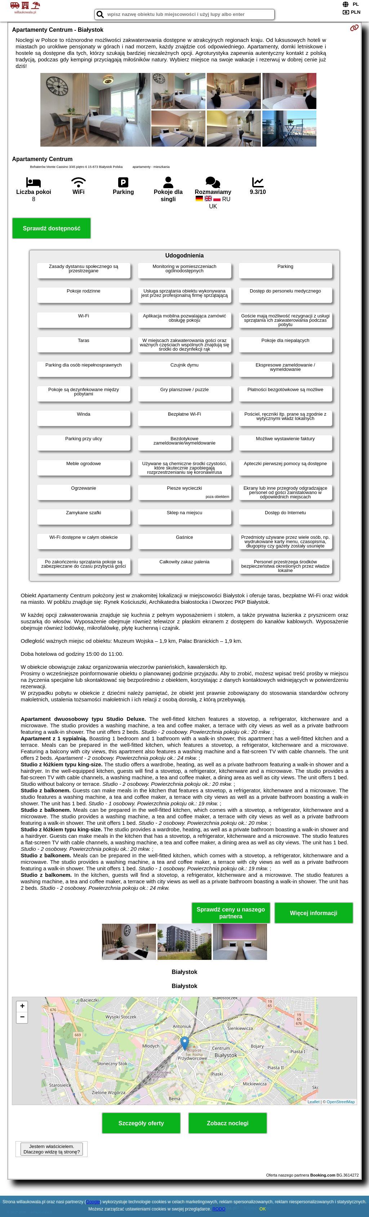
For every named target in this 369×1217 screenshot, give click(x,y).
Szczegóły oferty (141, 1123)
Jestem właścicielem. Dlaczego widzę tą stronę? (51, 1149)
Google (93, 1201)
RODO (218, 1209)
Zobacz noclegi (228, 1123)
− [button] (22, 1017)
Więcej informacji (313, 913)
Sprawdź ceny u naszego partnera (231, 912)
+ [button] (22, 1006)
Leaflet (314, 1102)
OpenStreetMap (341, 1102)
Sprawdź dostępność (51, 228)
